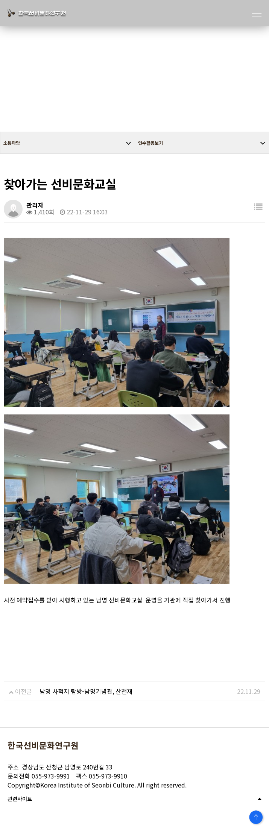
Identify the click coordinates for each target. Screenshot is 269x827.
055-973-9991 (39, 775)
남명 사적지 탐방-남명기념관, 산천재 (86, 691)
